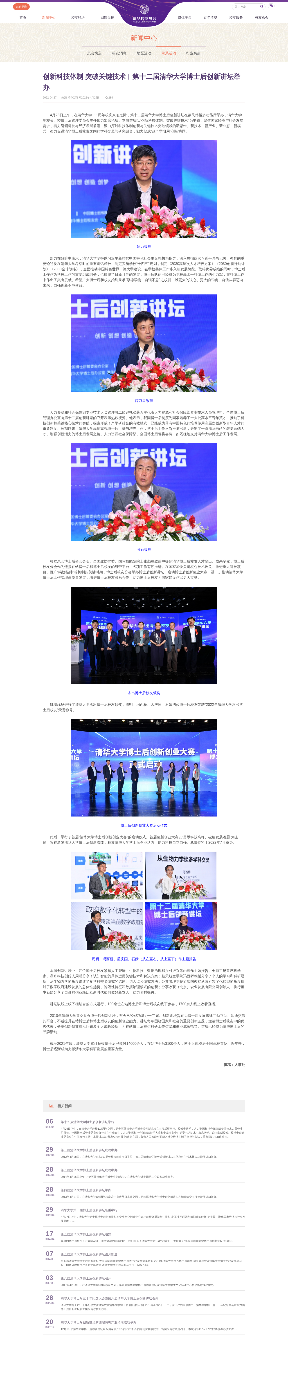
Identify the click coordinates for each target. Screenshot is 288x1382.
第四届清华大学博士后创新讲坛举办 (86, 1190)
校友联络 (78, 17)
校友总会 (261, 17)
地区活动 (144, 53)
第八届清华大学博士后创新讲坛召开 (86, 1278)
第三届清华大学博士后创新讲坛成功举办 (89, 1150)
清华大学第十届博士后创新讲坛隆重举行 (89, 1210)
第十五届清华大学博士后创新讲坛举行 (87, 1122)
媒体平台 (184, 17)
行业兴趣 (193, 53)
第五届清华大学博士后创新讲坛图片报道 (89, 1254)
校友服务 (236, 17)
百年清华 (210, 17)
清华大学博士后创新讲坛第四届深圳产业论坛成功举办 (98, 1322)
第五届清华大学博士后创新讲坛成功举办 (89, 1170)
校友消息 (119, 53)
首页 (23, 17)
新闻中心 (49, 17)
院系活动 (169, 53)
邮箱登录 (21, 6)
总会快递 (94, 53)
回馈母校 (107, 17)
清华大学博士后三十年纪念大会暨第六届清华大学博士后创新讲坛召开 (109, 1298)
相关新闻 (60, 1106)
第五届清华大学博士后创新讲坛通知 (86, 1234)
